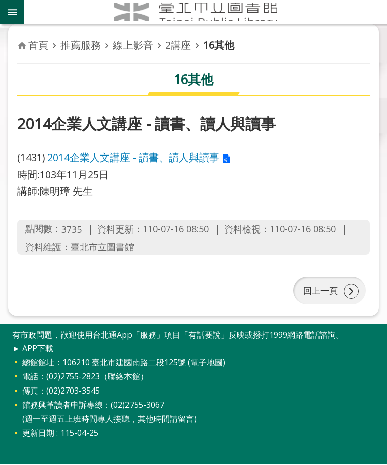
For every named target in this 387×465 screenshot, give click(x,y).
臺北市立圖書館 (205, 12)
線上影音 (133, 45)
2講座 (178, 45)
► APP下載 (32, 349)
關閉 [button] (12, 12)
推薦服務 (80, 45)
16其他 (218, 45)
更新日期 (38, 433)
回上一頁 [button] (319, 291)
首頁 (38, 45)
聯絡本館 (124, 377)
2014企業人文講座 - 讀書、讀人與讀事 (133, 157)
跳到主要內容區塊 (5, 5)
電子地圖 (206, 363)
